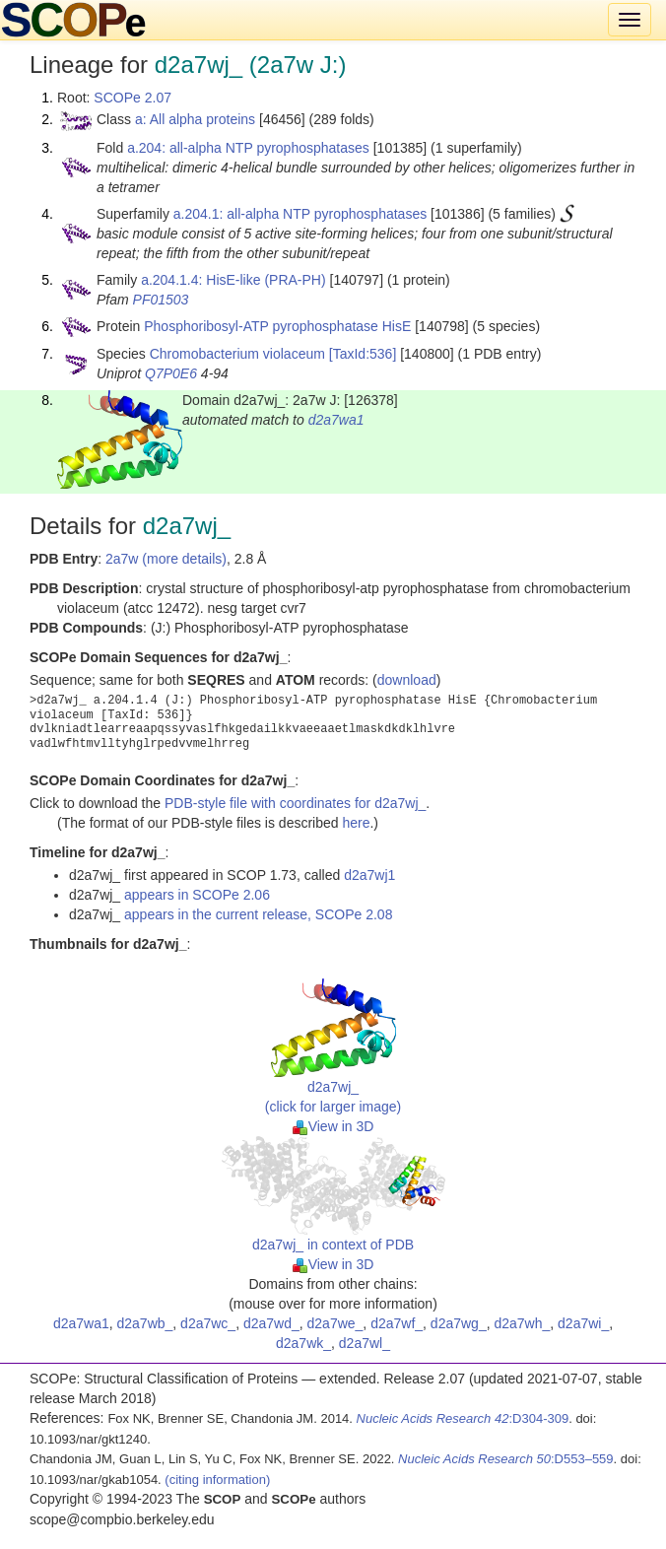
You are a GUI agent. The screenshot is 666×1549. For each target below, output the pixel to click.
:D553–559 (506, 1458)
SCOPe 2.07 (132, 97)
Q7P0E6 (171, 373)
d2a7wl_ (364, 1343)
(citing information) (217, 1479)
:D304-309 (463, 1418)
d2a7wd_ (271, 1323)
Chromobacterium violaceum (237, 354)
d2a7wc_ (207, 1323)
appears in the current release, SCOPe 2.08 (258, 914)
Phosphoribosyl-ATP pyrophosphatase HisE (277, 326)
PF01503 (161, 299)
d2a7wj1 (369, 875)
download (406, 680)
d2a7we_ (335, 1323)
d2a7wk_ (303, 1343)
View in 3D (333, 1126)
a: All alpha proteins (195, 119)
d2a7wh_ (522, 1323)
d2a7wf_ (396, 1323)
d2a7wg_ (459, 1323)
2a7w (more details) (166, 559)
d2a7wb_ (144, 1323)
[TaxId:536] (363, 354)
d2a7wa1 (336, 420)
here (355, 823)
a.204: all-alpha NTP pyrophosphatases (248, 148)
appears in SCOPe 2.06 (197, 895)
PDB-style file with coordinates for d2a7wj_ (295, 803)
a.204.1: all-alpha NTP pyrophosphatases (300, 214)
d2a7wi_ (583, 1323)
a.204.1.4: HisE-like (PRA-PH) (233, 280)
